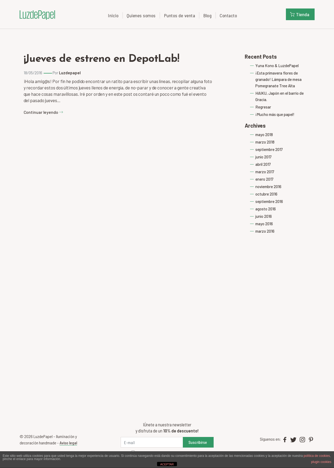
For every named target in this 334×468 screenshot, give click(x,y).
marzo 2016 (264, 231)
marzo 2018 (264, 142)
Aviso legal (68, 442)
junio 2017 (263, 156)
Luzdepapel (70, 72)
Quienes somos (141, 15)
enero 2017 (264, 179)
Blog (207, 15)
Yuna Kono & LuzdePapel (277, 65)
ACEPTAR (167, 464)
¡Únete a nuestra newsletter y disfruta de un (167, 427)
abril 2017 (263, 164)
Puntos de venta (179, 15)
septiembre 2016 (269, 201)
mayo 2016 (264, 223)
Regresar (263, 107)
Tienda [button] (299, 14)
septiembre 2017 (269, 149)
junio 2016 (263, 216)
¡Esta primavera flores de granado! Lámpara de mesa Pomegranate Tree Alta (278, 79)
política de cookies (317, 456)
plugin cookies (321, 462)
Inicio (113, 15)
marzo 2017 (264, 171)
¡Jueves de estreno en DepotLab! (101, 59)
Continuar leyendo (43, 112)
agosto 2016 (265, 208)
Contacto (228, 15)
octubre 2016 (266, 194)
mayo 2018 (264, 134)
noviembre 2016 (268, 186)
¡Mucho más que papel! (274, 114)
